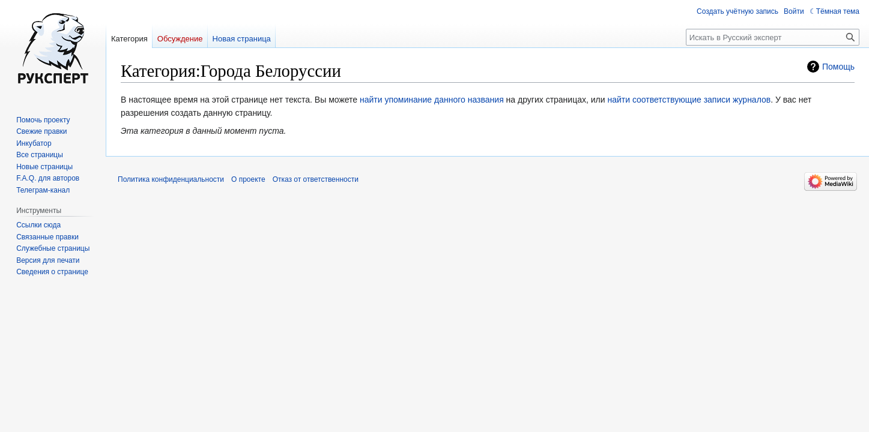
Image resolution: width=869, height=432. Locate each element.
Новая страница (242, 38)
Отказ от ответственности (316, 179)
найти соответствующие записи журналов (689, 99)
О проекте (248, 179)
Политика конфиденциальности (171, 179)
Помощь (838, 66)
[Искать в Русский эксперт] (772, 37)
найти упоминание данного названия (432, 99)
